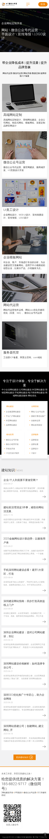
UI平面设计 (18, 792)
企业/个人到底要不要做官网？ (20, 480)
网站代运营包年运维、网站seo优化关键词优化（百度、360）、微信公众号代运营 (23, 311)
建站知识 (8, 470)
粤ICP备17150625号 (40, 837)
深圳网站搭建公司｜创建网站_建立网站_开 (23, 727)
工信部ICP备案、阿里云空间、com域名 (22, 357)
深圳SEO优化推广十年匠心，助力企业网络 (23, 696)
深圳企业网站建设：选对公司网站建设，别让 (24, 634)
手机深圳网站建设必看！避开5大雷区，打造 (23, 571)
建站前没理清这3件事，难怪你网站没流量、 (23, 509)
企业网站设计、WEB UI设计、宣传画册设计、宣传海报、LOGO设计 (23, 216)
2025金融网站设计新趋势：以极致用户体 (24, 540)
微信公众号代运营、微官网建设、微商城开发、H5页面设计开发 (24, 169)
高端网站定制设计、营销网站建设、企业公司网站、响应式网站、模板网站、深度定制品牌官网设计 (24, 122)
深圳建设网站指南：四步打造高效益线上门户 (24, 603)
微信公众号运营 (30, 792)
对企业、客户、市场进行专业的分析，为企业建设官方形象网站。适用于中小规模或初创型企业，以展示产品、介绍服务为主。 (24, 265)
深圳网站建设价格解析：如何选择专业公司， (24, 665)
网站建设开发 (7, 792)
